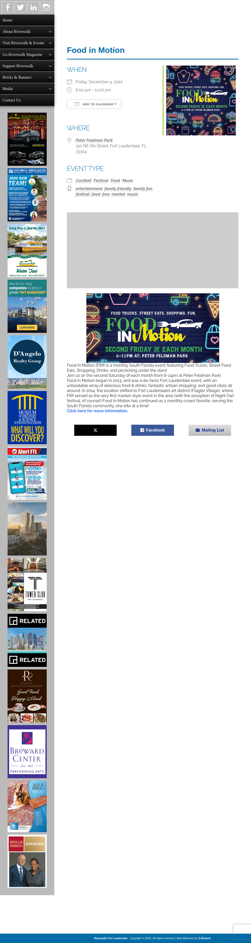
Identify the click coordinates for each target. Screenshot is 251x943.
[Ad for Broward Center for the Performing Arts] (27, 752)
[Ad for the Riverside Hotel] (27, 696)
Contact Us (12, 100)
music (132, 194)
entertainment (89, 188)
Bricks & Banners (17, 77)
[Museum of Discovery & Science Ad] (27, 417)
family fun (142, 188)
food (96, 194)
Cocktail (83, 180)
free (106, 194)
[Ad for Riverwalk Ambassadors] (27, 195)
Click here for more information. (97, 410)
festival (83, 194)
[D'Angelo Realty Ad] (27, 362)
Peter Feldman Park (94, 140)
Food (115, 180)
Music (127, 180)
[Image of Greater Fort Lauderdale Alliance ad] (27, 306)
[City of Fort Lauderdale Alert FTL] (27, 473)
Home (7, 20)
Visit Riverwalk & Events (23, 43)
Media (8, 89)
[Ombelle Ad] (27, 529)
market (118, 194)
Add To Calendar (94, 104)
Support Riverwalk (18, 66)
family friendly (118, 188)
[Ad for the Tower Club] (27, 584)
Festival (101, 180)
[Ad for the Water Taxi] (27, 250)
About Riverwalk (17, 31)
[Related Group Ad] (27, 640)
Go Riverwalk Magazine (22, 54)
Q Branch (204, 938)
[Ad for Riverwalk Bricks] (27, 806)
